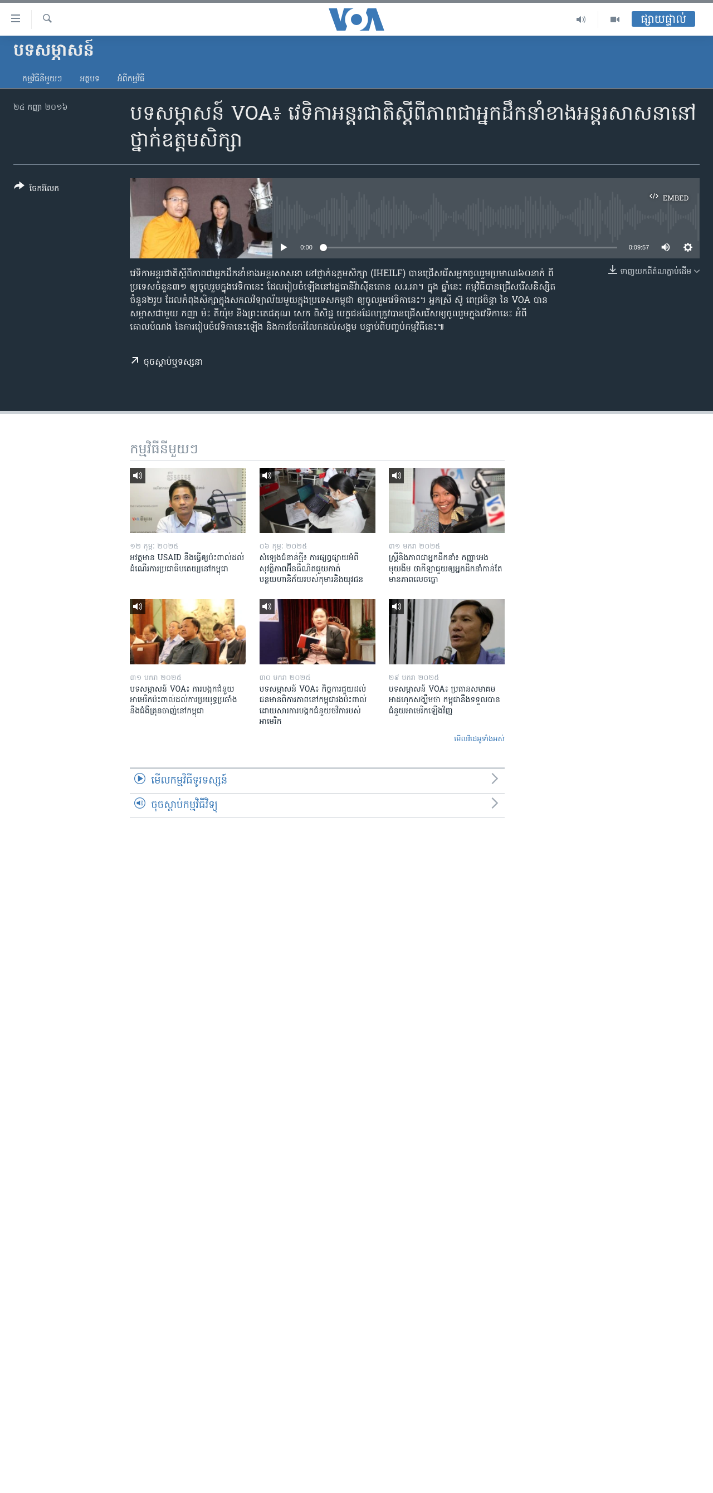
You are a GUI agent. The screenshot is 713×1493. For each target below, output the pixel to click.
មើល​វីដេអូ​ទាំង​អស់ (479, 739)
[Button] (36, 189)
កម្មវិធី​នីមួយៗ (42, 79)
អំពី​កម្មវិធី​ (131, 79)
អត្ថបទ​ (90, 79)
